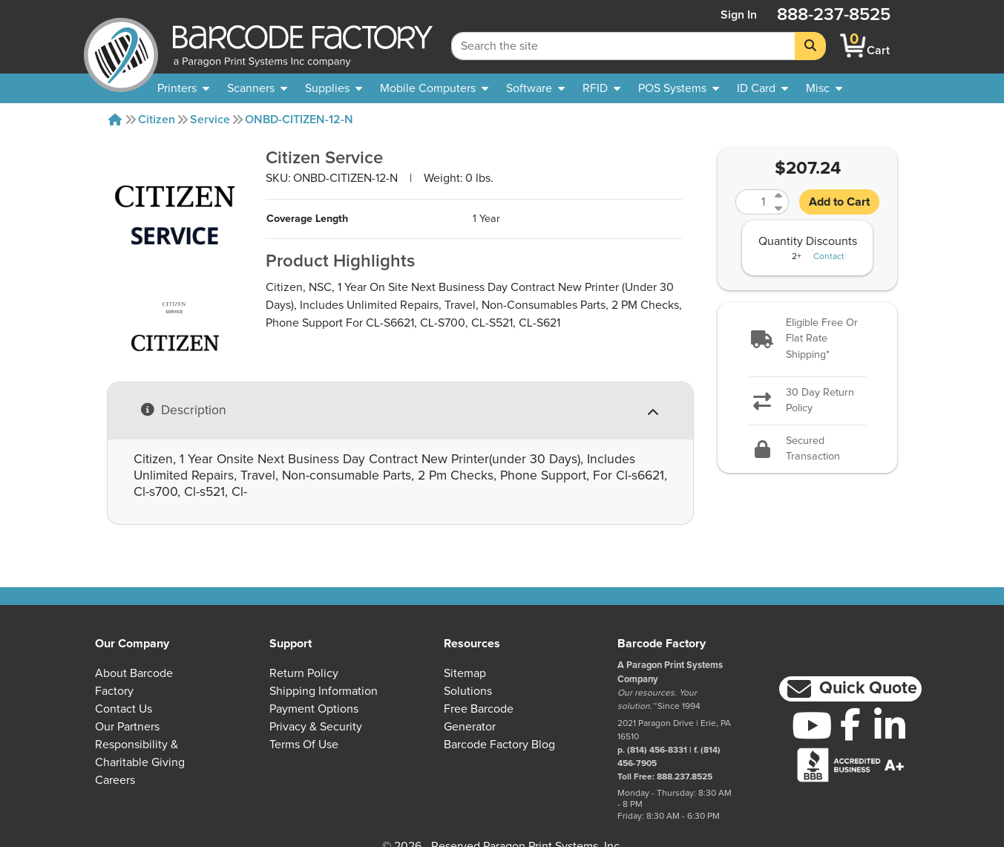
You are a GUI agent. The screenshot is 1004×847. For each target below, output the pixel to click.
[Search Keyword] (623, 46)
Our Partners (127, 727)
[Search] (810, 46)
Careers (115, 780)
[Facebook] (851, 723)
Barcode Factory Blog (499, 744)
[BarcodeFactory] (121, 45)
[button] (807, 339)
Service (210, 119)
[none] (824, 88)
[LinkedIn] (890, 725)
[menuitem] (183, 88)
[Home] (115, 119)
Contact (828, 256)
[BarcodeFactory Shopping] (853, 45)
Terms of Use (303, 744)
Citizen (156, 119)
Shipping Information (323, 691)
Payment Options (313, 709)
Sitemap (465, 673)
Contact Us (123, 709)
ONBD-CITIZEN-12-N (299, 119)
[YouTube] (811, 725)
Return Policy (303, 673)
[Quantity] (753, 202)
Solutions (468, 691)
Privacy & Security (315, 727)
